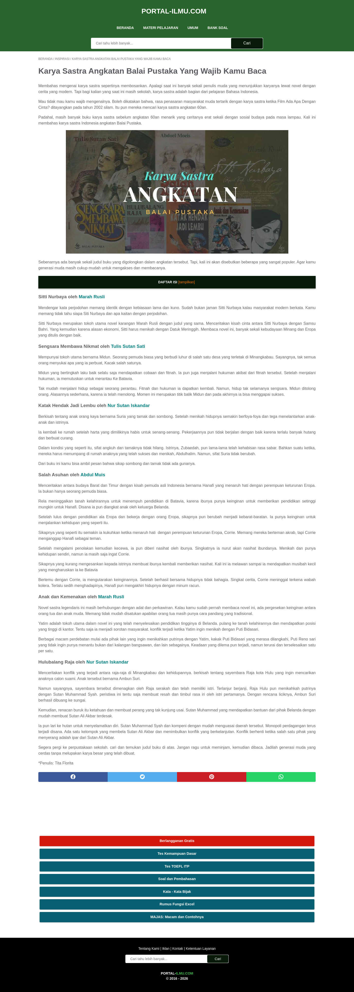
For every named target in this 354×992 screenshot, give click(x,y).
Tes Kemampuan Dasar (278, 71)
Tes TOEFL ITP (278, 83)
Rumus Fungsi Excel (278, 121)
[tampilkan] (141, 292)
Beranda (125, 19)
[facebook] (61, 876)
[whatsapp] (201, 876)
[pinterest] (154, 876)
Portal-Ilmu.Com (174, 6)
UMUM (193, 19)
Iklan (165, 931)
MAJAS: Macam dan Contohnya (279, 134)
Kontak (177, 931)
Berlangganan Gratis (278, 58)
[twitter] (108, 876)
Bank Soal (217, 19)
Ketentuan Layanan (200, 931)
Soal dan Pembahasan (279, 96)
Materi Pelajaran (160, 19)
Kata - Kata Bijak (279, 108)
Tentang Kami (149, 931)
